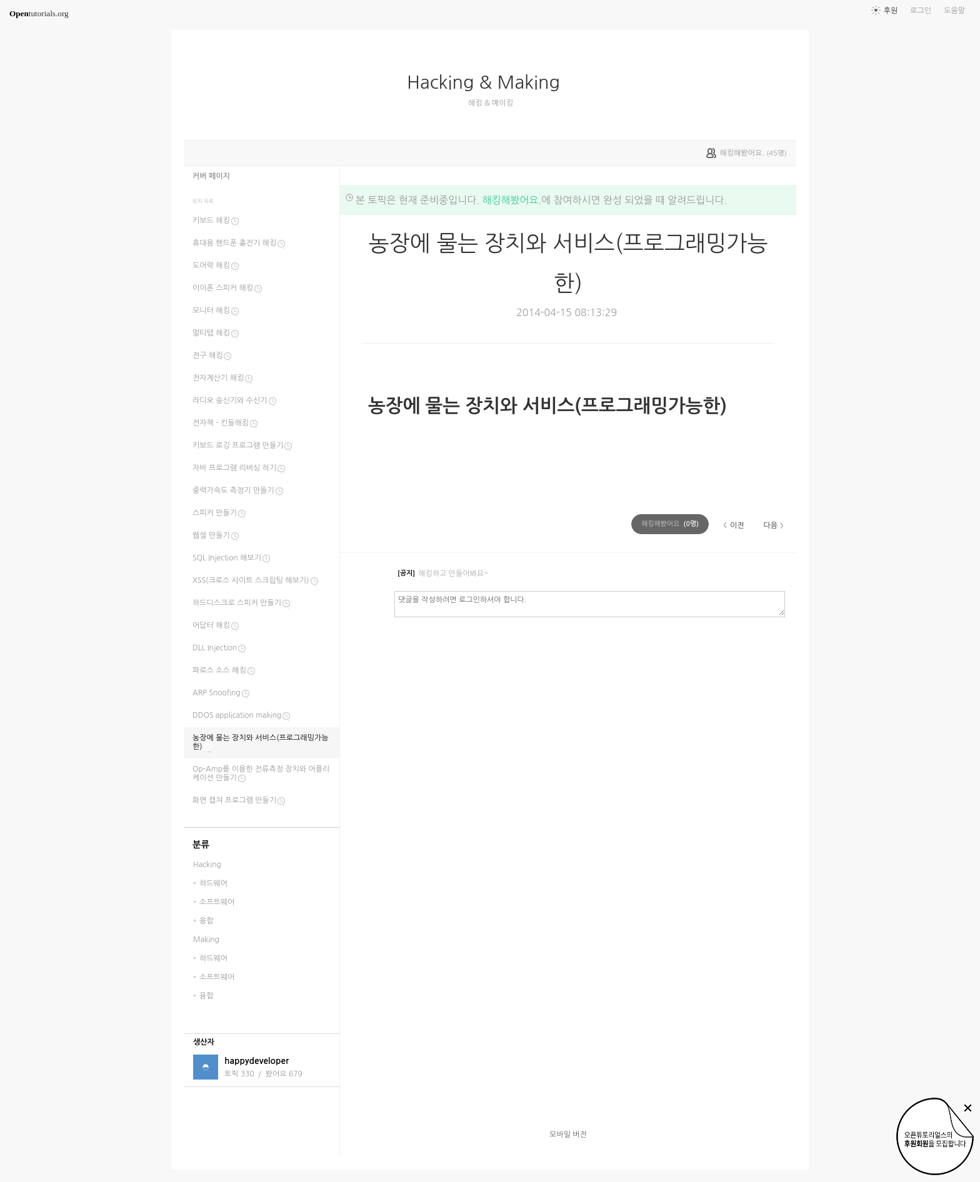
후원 (891, 10)
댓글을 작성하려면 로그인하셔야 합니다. (589, 603)
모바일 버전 (568, 1134)
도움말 (954, 10)
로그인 (920, 10)
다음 (770, 525)
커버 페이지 (211, 176)
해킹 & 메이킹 (490, 103)
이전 (737, 525)
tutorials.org (39, 13)
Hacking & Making (488, 82)
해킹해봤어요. (511, 200)
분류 (200, 844)
